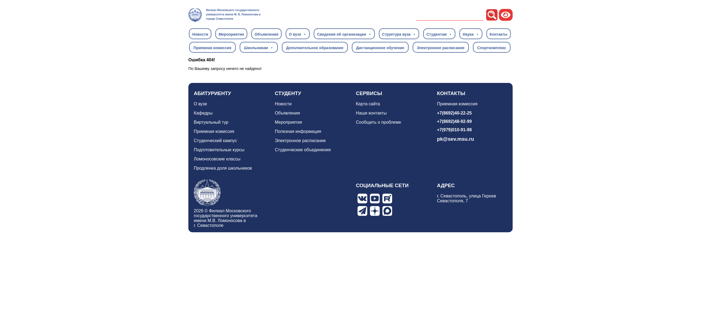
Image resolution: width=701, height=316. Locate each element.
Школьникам (258, 47)
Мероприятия (231, 34)
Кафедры (203, 113)
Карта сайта (368, 104)
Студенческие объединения (303, 149)
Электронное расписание (441, 48)
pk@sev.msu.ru (455, 139)
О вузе (297, 34)
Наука (471, 34)
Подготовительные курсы (219, 149)
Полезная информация (298, 131)
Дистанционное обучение (380, 48)
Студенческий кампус (215, 140)
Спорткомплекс (491, 48)
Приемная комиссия (212, 48)
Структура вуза (399, 34)
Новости (200, 34)
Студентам (439, 34)
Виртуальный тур (211, 122)
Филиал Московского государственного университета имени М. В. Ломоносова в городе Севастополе (233, 14)
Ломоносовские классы (217, 159)
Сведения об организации (344, 34)
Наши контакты (371, 113)
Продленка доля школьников (223, 168)
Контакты (499, 34)
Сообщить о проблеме (378, 122)
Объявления (266, 34)
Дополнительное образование (314, 48)
